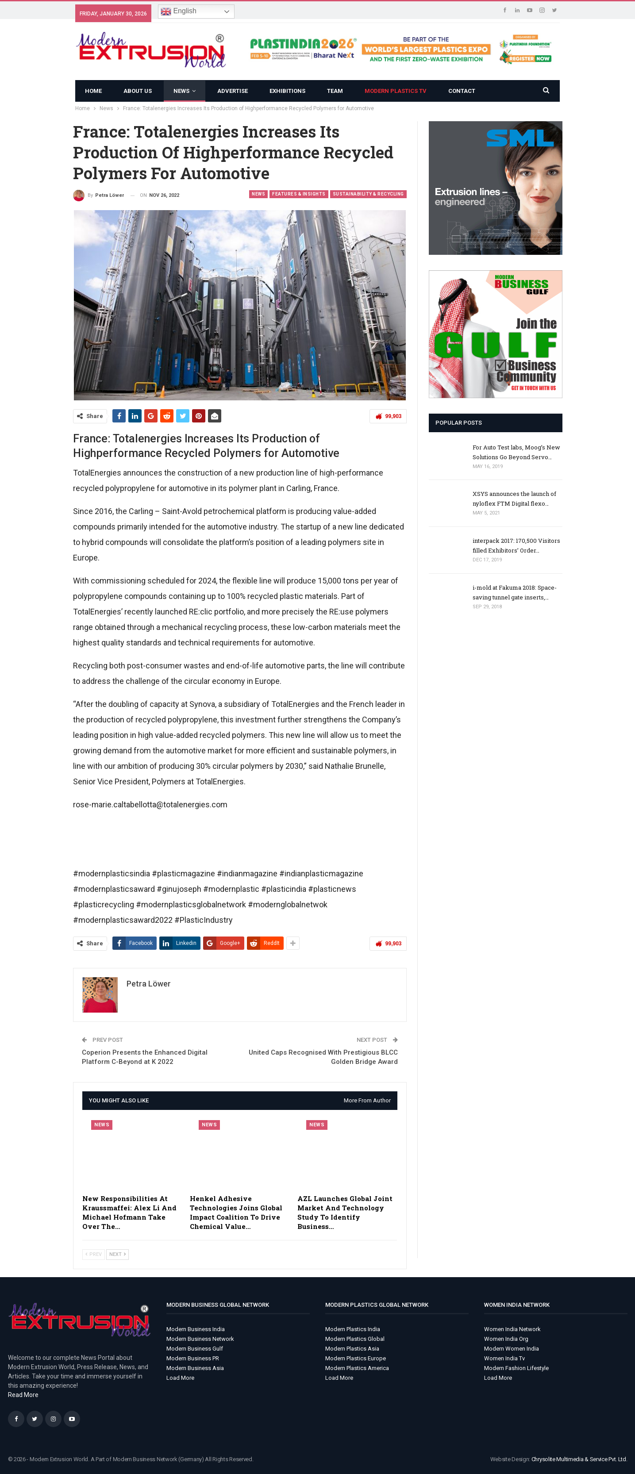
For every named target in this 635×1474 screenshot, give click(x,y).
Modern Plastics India (352, 1329)
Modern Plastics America (357, 1368)
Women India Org (506, 1339)
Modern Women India (511, 1348)
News (181, 91)
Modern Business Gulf (194, 1348)
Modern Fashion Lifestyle (516, 1368)
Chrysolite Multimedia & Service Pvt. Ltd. (579, 1459)
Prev (93, 1254)
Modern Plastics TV (396, 91)
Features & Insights (299, 194)
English (178, 11)
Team (335, 91)
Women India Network (512, 1329)
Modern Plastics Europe (355, 1358)
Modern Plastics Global (355, 1339)
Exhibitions (287, 91)
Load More (180, 1377)
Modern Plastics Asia (352, 1348)
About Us (137, 91)
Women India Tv (504, 1358)
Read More (23, 1394)
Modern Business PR (192, 1358)
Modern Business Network (200, 1339)
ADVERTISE (232, 91)
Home (93, 91)
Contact (461, 91)
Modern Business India (195, 1329)
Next (117, 1254)
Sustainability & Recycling (368, 194)
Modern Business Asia (195, 1368)
